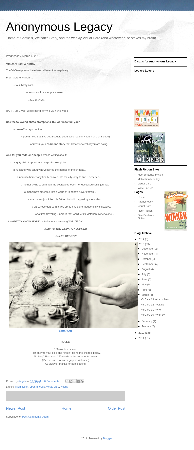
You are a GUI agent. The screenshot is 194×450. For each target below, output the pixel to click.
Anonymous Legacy (59, 26)
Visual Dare (144, 183)
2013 (141, 244)
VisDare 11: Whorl (151, 309)
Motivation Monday (149, 179)
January (147, 326)
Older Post (116, 408)
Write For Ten (145, 188)
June (145, 279)
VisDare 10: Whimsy (153, 314)
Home (67, 408)
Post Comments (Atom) (36, 416)
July (144, 274)
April (145, 289)
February (147, 321)
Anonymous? (145, 201)
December (148, 248)
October (147, 258)
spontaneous (37, 386)
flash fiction (21, 386)
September (148, 264)
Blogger (107, 438)
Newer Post (15, 408)
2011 (141, 338)
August (146, 269)
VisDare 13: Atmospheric (155, 299)
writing (64, 386)
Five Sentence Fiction (150, 174)
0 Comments (51, 381)
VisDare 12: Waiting (152, 304)
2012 (141, 332)
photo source (65, 331)
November (148, 253)
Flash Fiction (145, 210)
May (144, 284)
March (146, 294)
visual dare (52, 386)
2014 (141, 239)
